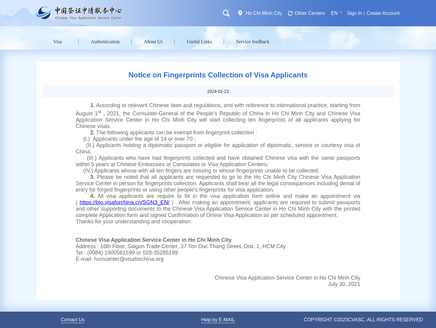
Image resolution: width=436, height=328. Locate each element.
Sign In (354, 13)
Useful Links (199, 41)
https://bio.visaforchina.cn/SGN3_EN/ (125, 202)
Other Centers (310, 13)
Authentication (105, 41)
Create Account (383, 13)
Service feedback (252, 41)
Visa (57, 41)
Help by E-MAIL (218, 319)
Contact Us (72, 319)
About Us (153, 41)
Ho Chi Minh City (264, 13)
